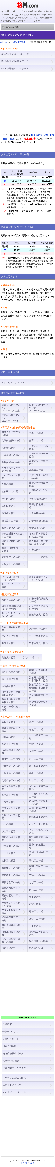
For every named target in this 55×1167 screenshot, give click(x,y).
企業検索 (7, 1024)
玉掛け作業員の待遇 (38, 846)
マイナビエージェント (14, 1092)
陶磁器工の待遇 (10, 795)
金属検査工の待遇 (11, 766)
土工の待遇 (35, 926)
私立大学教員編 (10, 1061)
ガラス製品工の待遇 (11, 788)
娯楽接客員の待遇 (38, 643)
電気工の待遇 (36, 860)
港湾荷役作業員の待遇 (38, 933)
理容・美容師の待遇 (11, 628)
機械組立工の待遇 (11, 868)
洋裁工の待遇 (36, 729)
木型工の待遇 (36, 751)
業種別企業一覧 (10, 1039)
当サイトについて (11, 1085)
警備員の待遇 (9, 657)
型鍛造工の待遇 (10, 744)
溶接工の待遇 (9, 860)
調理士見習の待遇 (38, 629)
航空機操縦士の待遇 (38, 696)
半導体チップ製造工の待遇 (11, 904)
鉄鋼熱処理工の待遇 (11, 751)
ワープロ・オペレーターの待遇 (11, 578)
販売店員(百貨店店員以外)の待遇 (11, 607)
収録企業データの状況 (14, 1068)
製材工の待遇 (36, 744)
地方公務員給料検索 (12, 1053)
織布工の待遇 (36, 722)
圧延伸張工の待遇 (11, 758)
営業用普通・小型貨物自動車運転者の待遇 (38, 687)
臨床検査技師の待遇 (11, 542)
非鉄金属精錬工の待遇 (11, 729)
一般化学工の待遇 (11, 773)
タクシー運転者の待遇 (11, 708)
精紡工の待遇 (9, 948)
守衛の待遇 (28, 657)
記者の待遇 (35, 549)
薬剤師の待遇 (9, 506)
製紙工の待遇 (36, 773)
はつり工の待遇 (37, 919)
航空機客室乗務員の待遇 (38, 703)
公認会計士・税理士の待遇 (38, 477)
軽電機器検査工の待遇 (11, 919)
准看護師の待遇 (10, 520)
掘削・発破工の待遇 (38, 868)
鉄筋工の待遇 (36, 889)
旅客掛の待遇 (9, 686)
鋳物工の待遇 (9, 737)
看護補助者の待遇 (11, 528)
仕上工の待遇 (9, 853)
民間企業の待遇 (19, 42)
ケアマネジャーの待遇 (38, 447)
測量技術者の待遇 (11, 462)
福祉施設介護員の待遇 (38, 462)
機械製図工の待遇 (38, 817)
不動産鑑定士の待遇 (38, 491)
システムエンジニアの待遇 (11, 469)
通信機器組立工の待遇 (11, 897)
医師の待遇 (7, 484)
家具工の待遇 (36, 758)
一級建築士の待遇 (11, 455)
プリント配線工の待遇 (11, 911)
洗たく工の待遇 (10, 636)
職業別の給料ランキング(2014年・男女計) (11, 407)
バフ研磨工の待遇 (11, 846)
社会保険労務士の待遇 (38, 484)
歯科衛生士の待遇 (11, 557)
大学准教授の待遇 (38, 520)
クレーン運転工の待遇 (38, 831)
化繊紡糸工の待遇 (11, 780)
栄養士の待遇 (36, 433)
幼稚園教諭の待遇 (38, 499)
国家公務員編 (9, 1046)
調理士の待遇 (9, 643)
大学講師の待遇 (37, 528)
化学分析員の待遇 (11, 440)
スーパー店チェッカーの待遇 (11, 614)
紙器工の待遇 (36, 780)
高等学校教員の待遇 (38, 506)
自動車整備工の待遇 (11, 933)
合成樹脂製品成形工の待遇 (38, 802)
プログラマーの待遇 (11, 477)
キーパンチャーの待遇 (11, 586)
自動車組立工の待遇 (11, 926)
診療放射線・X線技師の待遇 (12, 535)
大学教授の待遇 (37, 513)
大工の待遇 (35, 897)
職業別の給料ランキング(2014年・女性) (38, 407)
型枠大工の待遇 (37, 875)
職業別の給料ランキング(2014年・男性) (11, 417)
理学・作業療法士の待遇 (11, 549)
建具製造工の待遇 (38, 766)
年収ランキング (10, 1031)
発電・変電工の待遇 (38, 853)
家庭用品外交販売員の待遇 (38, 607)
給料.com (3, 42)
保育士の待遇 (36, 440)
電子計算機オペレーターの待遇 (38, 578)
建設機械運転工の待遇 (38, 839)
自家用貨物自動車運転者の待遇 (11, 701)
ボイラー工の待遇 (38, 824)
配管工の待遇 (36, 911)
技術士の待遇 (9, 448)
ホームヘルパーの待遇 (38, 455)
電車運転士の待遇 (11, 671)
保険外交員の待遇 (38, 614)
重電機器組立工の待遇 (11, 890)
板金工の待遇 (9, 831)
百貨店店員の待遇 (11, 600)
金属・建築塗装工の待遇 (38, 809)
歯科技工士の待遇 (11, 564)
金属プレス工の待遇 (11, 817)
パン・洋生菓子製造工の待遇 (11, 941)
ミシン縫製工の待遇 (38, 737)
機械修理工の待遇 (11, 882)
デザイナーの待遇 (38, 557)
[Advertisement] (27, 102)
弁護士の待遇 (36, 469)
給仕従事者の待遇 (38, 636)
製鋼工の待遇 (9, 722)
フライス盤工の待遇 (11, 809)
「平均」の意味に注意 (14, 1078)
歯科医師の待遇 (10, 491)
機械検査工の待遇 (11, 875)
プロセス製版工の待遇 (38, 788)
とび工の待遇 (36, 882)
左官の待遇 (35, 904)
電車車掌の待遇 (10, 679)
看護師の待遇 (9, 513)
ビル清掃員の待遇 (38, 940)
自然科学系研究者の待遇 (11, 433)
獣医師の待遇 (9, 499)
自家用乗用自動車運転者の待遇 (11, 693)
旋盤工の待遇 (9, 802)
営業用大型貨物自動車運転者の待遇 (38, 679)
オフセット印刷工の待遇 (38, 795)
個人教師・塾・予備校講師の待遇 (38, 542)
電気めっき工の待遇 (11, 839)
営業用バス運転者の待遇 (38, 671)
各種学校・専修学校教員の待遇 (38, 535)
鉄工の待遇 (7, 824)
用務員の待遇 (36, 948)
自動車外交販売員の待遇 (38, 600)
